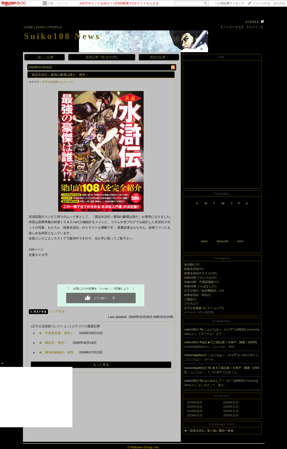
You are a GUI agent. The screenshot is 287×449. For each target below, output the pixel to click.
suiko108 (190, 329)
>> (229, 3)
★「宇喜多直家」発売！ (56, 333)
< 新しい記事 (44, 57)
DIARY (41, 27)
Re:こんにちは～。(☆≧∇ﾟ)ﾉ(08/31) (223, 329)
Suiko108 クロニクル (197, 277)
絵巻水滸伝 (191, 269)
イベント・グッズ (195, 312)
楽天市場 (279, 3)
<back (204, 241)
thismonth (222, 241)
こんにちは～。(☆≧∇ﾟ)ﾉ (224, 355)
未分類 (188, 264)
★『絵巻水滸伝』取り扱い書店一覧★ (208, 430)
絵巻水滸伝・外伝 (195, 295)
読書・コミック (58, 3)
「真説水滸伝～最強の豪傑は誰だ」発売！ (58, 75)
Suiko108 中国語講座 (199, 282)
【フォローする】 (232, 27)
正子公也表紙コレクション (58, 81)
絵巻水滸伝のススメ (197, 273)
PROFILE (55, 27)
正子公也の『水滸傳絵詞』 (201, 290)
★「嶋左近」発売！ (53, 342)
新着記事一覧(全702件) (102, 57)
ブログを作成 (261, 3)
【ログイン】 (254, 27)
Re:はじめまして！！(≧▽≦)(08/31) (222, 380)
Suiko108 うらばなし (197, 286)
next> (240, 241)
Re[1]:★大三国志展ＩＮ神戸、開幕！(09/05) (228, 342)
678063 (252, 22)
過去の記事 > (159, 57)
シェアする (57, 311)
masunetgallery (194, 355)
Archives (222, 396)
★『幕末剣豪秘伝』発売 (56, 352)
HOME (28, 27)
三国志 (188, 299)
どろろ (188, 303)
